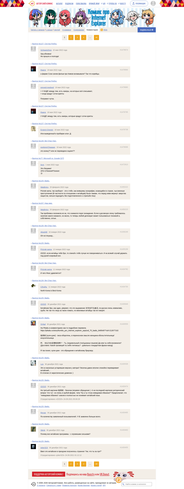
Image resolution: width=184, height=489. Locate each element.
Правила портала (69, 485)
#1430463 (124, 430)
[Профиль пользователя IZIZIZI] (34, 303)
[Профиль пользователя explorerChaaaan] (34, 146)
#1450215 (124, 209)
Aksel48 (44, 232)
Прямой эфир (94, 3)
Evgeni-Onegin (47, 130)
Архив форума (84, 485)
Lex (42, 364)
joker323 (44, 448)
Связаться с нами (53, 485)
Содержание (79, 30)
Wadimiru (45, 187)
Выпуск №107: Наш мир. (42, 203)
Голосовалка (81, 3)
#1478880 (124, 87)
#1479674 (124, 50)
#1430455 (124, 447)
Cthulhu (44, 287)
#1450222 (124, 187)
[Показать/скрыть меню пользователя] (153, 3)
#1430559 (124, 324)
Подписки (69, 3)
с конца (49, 30)
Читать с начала (37, 30)
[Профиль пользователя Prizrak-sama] (34, 248)
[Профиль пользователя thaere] (34, 68)
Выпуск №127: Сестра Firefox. (44, 44)
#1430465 (124, 412)
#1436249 (124, 232)
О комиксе (66, 30)
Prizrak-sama (46, 249)
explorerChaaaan (48, 147)
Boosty (123, 3)
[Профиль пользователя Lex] (34, 363)
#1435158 (124, 249)
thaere (43, 70)
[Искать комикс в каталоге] (123, 484)
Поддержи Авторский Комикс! (48, 474)
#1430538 (124, 364)
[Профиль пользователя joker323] (34, 446)
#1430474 (124, 386)
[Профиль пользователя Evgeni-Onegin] (34, 128)
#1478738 (124, 130)
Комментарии (92, 30)
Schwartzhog (46, 50)
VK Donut (104, 474)
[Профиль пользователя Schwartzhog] (34, 49)
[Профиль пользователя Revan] (34, 411)
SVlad (43, 324)
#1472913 (124, 164)
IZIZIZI (43, 304)
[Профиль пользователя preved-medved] (34, 86)
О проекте (41, 485)
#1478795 (124, 112)
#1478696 (124, 147)
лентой (57, 30)
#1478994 (124, 70)
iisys (42, 165)
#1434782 (124, 269)
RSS (105, 30)
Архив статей (96, 485)
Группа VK (113, 3)
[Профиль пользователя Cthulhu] (34, 285)
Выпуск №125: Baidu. (41, 181)
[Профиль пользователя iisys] (34, 163)
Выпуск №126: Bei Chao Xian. (44, 141)
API (104, 3)
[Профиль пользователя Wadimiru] (34, 186)
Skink (43, 430)
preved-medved (47, 87)
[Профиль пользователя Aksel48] (34, 230)
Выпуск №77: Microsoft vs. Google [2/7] (48, 158)
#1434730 (124, 287)
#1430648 (124, 304)
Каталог (59, 3)
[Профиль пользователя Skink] (34, 429)
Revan (43, 413)
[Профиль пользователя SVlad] (34, 323)
